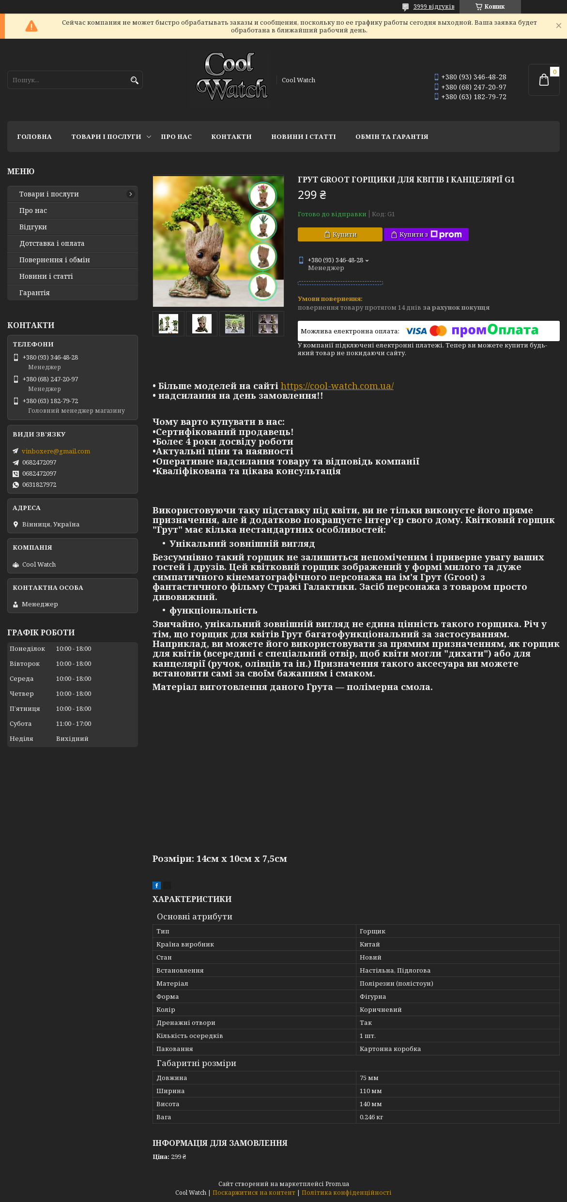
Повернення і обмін (54, 259)
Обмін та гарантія (392, 136)
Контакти (231, 136)
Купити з (430, 234)
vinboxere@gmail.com (56, 451)
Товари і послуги (106, 136)
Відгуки (33, 227)
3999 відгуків (434, 6)
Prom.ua (337, 1184)
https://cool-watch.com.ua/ (337, 385)
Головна (34, 136)
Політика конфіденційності (347, 1192)
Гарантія (34, 292)
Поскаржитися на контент (254, 1192)
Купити (345, 234)
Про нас (176, 136)
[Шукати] (134, 80)
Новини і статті (303, 136)
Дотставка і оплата (52, 243)
